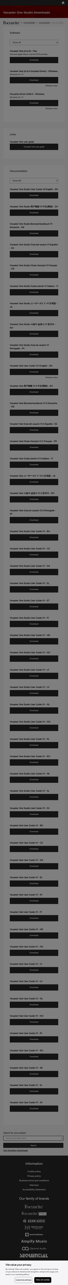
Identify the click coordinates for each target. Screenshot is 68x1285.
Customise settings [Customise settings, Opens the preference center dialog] (23, 1280)
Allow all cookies (43, 1280)
